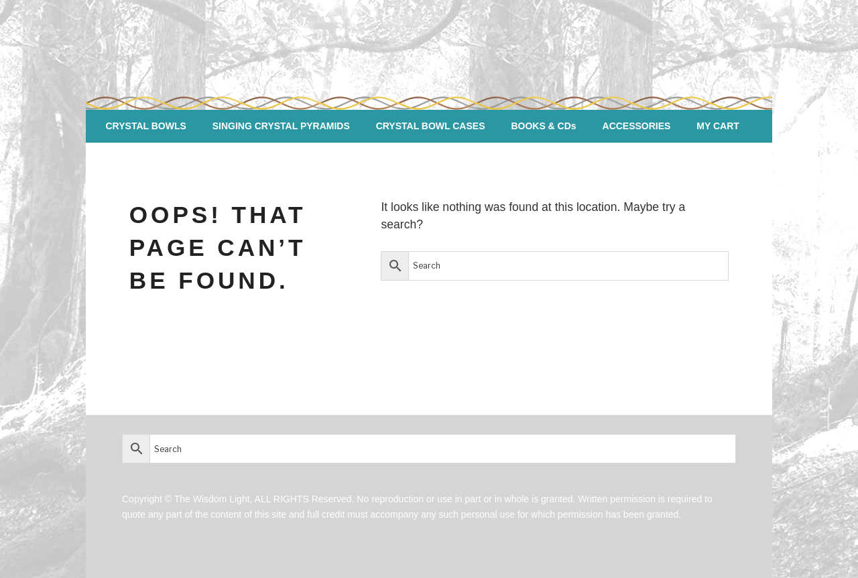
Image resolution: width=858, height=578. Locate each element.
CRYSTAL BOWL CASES (430, 126)
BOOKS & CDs (543, 126)
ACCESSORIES (637, 126)
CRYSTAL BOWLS (146, 126)
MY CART (717, 126)
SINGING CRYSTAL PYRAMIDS (281, 126)
